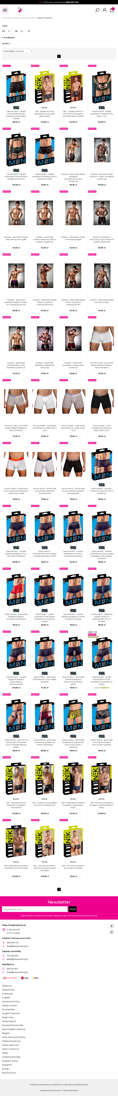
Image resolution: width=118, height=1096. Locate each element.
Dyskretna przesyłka (11, 1057)
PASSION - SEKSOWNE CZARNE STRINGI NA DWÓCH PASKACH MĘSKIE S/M (44, 239)
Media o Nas (7, 1017)
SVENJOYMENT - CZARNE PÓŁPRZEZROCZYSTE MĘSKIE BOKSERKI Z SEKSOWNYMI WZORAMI (102, 554)
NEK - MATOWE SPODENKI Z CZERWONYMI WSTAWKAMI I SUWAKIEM (44, 868)
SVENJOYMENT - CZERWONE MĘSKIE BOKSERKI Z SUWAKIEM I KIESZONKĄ (16, 616)
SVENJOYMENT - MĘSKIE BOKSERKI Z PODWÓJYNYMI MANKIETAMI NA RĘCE (16, 176)
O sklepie (6, 997)
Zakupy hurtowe (9, 1005)
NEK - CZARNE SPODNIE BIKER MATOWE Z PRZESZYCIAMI (45, 804)
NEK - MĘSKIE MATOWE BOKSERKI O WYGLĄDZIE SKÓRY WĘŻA (45, 113)
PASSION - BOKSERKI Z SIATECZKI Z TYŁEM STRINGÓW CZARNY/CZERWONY (102, 239)
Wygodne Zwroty (10, 1061)
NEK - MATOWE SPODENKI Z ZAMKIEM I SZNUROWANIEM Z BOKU (102, 805)
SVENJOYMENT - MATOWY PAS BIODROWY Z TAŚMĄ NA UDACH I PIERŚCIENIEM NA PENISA (16, 743)
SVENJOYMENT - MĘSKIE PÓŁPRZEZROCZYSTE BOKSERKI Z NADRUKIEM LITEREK (16, 115)
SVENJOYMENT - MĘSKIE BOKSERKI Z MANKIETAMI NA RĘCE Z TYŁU (101, 113)
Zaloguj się (6, 986)
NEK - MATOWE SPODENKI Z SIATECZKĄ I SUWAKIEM (73, 867)
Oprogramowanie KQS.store (50, 1090)
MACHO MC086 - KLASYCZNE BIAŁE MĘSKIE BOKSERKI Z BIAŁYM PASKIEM (101, 365)
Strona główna (7, 18)
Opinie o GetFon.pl (10, 1049)
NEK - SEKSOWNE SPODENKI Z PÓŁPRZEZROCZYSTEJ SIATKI (16, 867)
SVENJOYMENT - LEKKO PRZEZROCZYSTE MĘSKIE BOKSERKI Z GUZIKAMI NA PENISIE (44, 617)
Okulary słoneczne (10, 1045)
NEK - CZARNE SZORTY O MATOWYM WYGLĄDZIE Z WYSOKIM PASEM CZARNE (73, 113)
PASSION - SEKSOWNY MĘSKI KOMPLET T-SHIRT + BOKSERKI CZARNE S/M (102, 176)
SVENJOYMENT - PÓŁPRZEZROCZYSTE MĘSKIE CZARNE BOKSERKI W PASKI (45, 553)
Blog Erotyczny (9, 1073)
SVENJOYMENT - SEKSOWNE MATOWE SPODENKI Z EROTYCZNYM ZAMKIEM (102, 742)
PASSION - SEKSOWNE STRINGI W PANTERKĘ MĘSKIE (73, 238)
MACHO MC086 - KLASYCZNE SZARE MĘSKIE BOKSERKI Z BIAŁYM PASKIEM (16, 428)
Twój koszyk (7, 993)
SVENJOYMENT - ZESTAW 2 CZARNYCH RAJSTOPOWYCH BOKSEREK (101, 491)
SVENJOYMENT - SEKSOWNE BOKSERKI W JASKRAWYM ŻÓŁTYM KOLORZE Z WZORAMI (73, 743)
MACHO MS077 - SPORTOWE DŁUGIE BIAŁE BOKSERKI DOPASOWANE (44, 491)
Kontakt (5, 1069)
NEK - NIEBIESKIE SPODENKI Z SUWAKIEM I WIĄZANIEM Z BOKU (73, 805)
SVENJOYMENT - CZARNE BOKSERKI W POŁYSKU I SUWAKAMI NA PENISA (73, 553)
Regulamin (7, 1065)
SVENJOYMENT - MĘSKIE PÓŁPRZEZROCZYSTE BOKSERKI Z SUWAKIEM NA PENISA (101, 680)
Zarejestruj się (8, 989)
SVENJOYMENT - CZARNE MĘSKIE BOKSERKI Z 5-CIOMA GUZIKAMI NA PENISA (73, 616)
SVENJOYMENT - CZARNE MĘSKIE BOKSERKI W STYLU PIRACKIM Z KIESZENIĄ (16, 553)
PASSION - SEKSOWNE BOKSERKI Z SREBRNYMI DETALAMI (44, 365)
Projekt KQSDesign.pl (70, 1090)
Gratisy (5, 1053)
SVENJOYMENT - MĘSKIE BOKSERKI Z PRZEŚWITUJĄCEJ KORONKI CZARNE (45, 176)
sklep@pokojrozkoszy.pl (17, 946)
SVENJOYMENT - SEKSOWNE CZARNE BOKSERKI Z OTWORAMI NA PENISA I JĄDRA (73, 680)
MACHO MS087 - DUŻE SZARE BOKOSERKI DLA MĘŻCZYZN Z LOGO (73, 428)
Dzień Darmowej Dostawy (14, 1037)
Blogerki (5, 1033)
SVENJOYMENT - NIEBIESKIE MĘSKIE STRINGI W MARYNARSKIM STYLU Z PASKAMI (101, 617)
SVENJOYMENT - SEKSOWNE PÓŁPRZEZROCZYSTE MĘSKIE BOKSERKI (45, 679)
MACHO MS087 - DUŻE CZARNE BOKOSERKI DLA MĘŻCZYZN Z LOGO (101, 428)
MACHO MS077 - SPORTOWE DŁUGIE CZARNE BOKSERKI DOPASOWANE (73, 491)
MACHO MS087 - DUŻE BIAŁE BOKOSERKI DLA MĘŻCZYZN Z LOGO (45, 428)
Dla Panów (32, 18)
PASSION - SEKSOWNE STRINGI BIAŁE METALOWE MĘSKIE (16, 238)
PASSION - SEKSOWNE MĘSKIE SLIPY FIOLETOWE (102, 301)
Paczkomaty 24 (9, 1021)
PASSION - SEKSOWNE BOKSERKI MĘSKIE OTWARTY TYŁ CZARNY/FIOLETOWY (16, 302)
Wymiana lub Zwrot (11, 1001)
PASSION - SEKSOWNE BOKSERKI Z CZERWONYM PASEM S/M (73, 365)
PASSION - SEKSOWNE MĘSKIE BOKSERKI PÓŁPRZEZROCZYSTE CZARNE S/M (73, 177)
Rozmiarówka (8, 1009)
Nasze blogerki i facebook (13, 1029)
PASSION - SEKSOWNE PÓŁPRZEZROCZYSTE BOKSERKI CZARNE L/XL (16, 365)
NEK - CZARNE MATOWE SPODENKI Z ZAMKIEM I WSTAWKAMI (16, 805)
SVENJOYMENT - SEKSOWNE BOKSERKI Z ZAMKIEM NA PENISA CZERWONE (45, 742)
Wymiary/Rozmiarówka (12, 1025)
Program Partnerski (11, 1013)
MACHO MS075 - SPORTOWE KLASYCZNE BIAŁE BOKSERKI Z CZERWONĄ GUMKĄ (16, 491)
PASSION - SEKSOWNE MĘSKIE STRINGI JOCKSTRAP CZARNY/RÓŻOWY (73, 302)
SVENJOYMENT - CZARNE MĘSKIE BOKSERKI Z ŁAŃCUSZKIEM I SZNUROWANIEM (16, 680)
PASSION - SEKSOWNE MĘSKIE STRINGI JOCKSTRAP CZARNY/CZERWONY (45, 302)
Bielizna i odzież (21, 18)
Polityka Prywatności (11, 1041)
